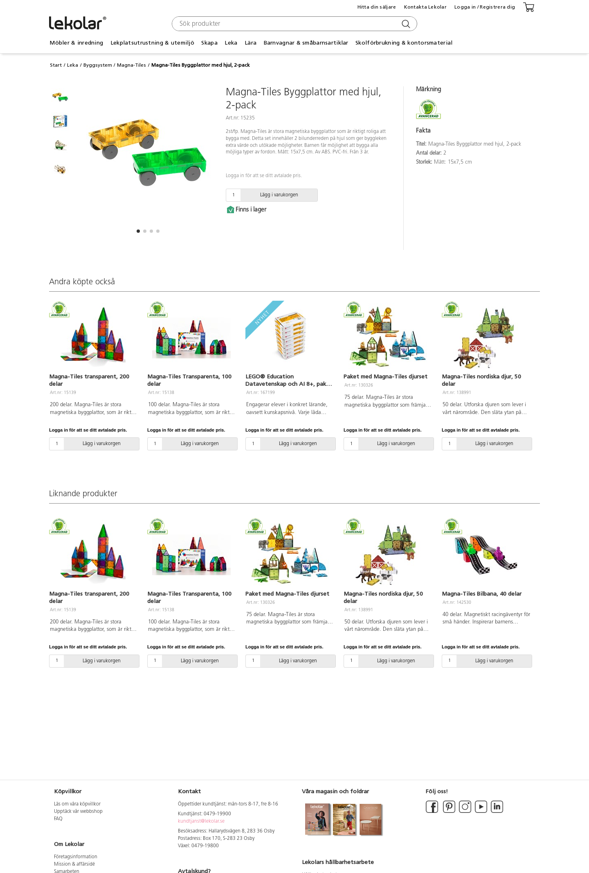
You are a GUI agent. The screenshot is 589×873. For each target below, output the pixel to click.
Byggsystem (97, 65)
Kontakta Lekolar (425, 7)
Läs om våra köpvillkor (77, 804)
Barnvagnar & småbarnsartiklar (306, 42)
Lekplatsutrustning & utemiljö (152, 42)
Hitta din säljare (376, 7)
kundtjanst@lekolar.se (201, 821)
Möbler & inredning (76, 42)
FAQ (58, 819)
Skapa (209, 42)
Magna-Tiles (131, 65)
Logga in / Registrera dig (484, 7)
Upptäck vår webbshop (78, 811)
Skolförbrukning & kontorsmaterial (403, 42)
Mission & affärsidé (74, 864)
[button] (138, 231)
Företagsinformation (75, 857)
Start (56, 65)
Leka (231, 42)
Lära (250, 42)
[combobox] (293, 24)
